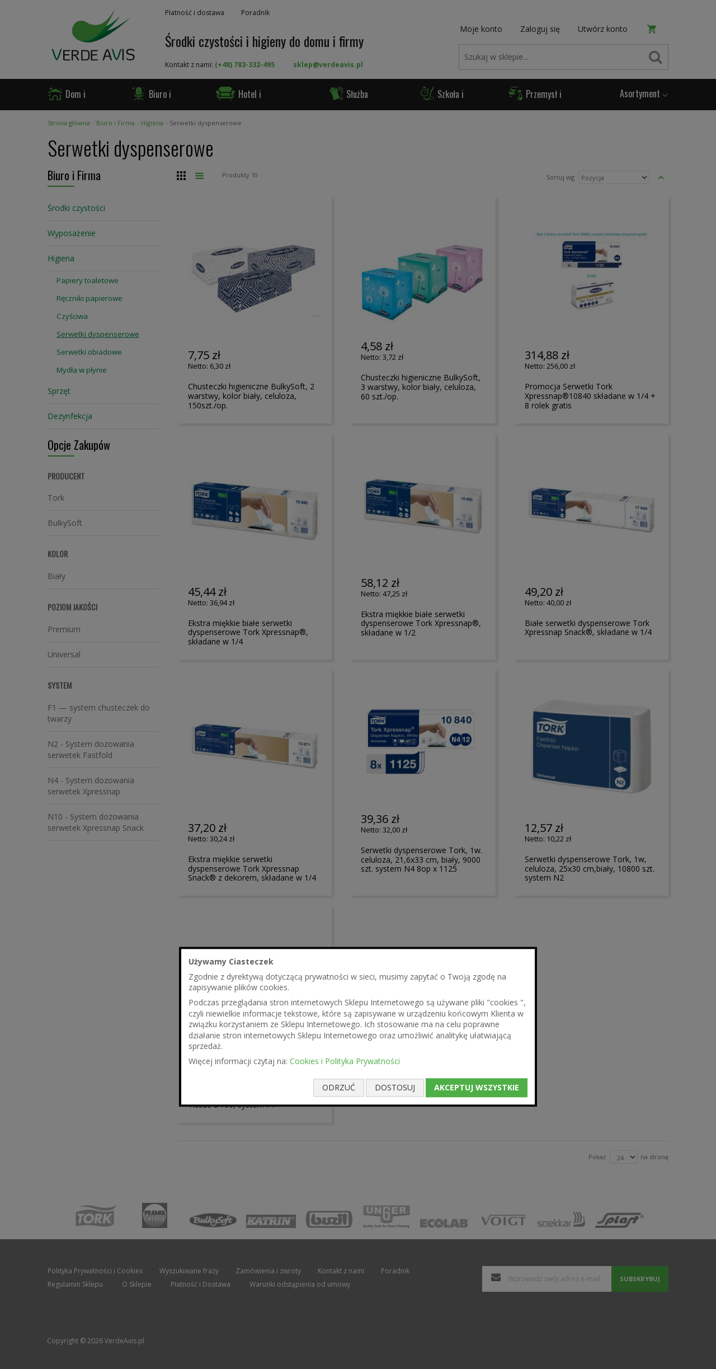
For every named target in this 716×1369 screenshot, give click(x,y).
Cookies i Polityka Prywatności (345, 1061)
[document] (358, 1027)
